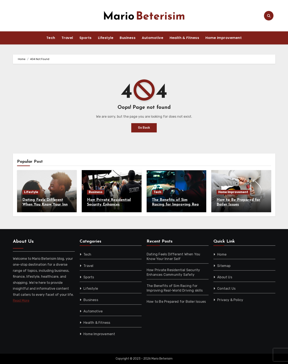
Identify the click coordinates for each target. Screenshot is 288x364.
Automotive (152, 37)
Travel (67, 37)
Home (221, 254)
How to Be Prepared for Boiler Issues (176, 302)
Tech (50, 37)
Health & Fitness (184, 37)
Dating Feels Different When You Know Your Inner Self (46, 204)
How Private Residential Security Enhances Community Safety (109, 204)
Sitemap (223, 266)
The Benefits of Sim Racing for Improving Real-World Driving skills (176, 204)
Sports (85, 37)
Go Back (144, 127)
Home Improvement (223, 37)
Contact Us (226, 289)
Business (127, 37)
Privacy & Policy (230, 300)
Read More (21, 301)
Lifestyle (106, 37)
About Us (224, 277)
